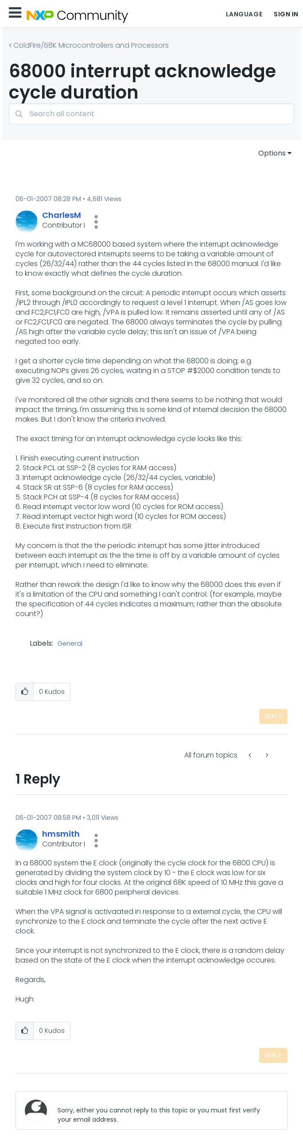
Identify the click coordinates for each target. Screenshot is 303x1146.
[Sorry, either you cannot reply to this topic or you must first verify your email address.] (165, 1110)
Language (244, 14)
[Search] (151, 113)
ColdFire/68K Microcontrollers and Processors (91, 45)
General (69, 644)
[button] (96, 222)
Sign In (286, 14)
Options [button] (272, 153)
